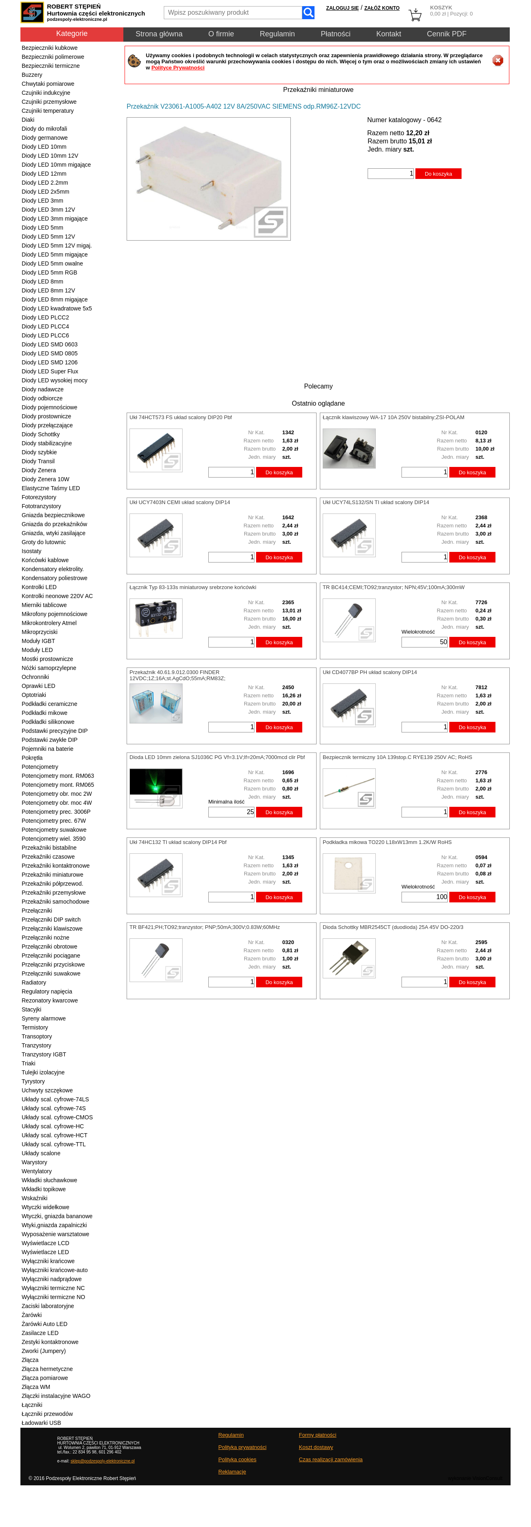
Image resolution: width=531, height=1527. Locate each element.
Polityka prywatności (243, 1447)
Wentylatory (37, 1171)
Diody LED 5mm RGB (49, 272)
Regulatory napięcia (47, 991)
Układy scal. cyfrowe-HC (53, 1126)
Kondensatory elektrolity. (53, 569)
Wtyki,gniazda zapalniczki (54, 1225)
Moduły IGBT (38, 641)
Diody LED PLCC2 (45, 317)
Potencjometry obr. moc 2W (57, 793)
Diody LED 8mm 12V (48, 290)
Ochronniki (35, 677)
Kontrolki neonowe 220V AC (57, 596)
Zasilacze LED (40, 1333)
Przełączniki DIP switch (51, 919)
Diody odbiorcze (42, 398)
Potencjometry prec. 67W (54, 820)
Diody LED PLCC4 (45, 326)
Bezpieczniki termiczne (51, 66)
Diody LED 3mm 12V (48, 209)
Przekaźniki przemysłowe (54, 892)
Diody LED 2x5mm (45, 191)
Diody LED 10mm (44, 146)
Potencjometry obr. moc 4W (57, 802)
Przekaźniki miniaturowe (52, 874)
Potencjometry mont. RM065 (58, 784)
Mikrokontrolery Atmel (49, 623)
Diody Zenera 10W (45, 479)
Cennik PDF (446, 34)
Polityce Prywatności (178, 68)
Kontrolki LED (39, 587)
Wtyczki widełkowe (45, 1207)
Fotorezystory (39, 497)
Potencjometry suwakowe (54, 829)
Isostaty (31, 551)
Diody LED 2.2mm (45, 182)
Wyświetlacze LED (45, 1252)
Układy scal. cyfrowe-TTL (54, 1144)
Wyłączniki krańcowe (48, 1261)
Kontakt (388, 34)
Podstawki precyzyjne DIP (55, 731)
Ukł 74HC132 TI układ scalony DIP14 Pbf (178, 842)
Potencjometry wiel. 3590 (53, 838)
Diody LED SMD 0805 (50, 353)
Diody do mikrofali (44, 128)
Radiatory (34, 982)
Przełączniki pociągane (51, 955)
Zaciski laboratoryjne (48, 1306)
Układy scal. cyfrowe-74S (54, 1108)
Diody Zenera (39, 470)
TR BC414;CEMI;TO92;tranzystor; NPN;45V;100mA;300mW (394, 587)
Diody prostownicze (46, 416)
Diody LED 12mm (44, 173)
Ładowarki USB (41, 1423)
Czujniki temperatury (48, 110)
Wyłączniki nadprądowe (52, 1279)
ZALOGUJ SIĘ (342, 8)
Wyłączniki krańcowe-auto (55, 1270)
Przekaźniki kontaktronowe (56, 865)
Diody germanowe (45, 137)
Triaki (29, 1063)
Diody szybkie (39, 452)
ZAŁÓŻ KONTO (381, 8)
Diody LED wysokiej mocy (54, 380)
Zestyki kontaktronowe (50, 1342)
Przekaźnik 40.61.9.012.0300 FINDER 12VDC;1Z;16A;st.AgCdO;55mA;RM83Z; (177, 675)
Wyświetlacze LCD (45, 1243)
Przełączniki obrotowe (49, 946)
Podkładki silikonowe (48, 722)
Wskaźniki (34, 1198)
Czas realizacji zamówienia (331, 1459)
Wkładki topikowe (44, 1189)
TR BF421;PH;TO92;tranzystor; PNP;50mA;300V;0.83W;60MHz (204, 927)
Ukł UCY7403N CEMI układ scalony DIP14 (179, 502)
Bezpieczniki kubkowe (50, 48)
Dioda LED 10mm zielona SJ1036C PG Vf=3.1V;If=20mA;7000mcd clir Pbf (217, 757)
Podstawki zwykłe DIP (50, 740)
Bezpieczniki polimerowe (53, 57)
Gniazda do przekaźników (54, 524)
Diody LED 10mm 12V (50, 155)
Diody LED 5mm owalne (52, 263)
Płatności (335, 34)
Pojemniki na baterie (48, 749)
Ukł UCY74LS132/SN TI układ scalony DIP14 (376, 502)
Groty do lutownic (44, 542)
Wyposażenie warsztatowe (55, 1234)
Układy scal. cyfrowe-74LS (55, 1099)
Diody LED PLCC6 (45, 335)
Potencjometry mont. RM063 (58, 775)
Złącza (30, 1360)
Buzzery (32, 74)
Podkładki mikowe (44, 713)
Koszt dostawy (316, 1447)
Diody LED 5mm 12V (48, 236)
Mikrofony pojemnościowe (54, 614)
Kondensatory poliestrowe (54, 578)
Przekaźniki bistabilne (49, 847)
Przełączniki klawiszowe (52, 928)
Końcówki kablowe (45, 560)
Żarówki (32, 1315)
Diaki (28, 119)
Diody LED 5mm (42, 227)
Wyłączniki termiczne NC (53, 1288)
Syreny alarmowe (44, 1018)
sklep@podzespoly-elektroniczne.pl (103, 1461)
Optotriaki (34, 695)
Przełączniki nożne (45, 937)
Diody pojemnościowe (49, 407)
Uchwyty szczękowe (47, 1090)
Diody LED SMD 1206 (50, 362)
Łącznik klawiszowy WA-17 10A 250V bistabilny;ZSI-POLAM (393, 417)
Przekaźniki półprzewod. (52, 883)
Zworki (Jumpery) (44, 1351)
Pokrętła (32, 758)
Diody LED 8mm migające (55, 299)
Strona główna (159, 34)
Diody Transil (38, 461)
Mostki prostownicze (47, 659)
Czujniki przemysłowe (49, 101)
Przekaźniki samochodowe (55, 901)
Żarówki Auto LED (44, 1324)
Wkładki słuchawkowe (49, 1180)
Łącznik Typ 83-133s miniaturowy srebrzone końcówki (192, 587)
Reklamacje (232, 1472)
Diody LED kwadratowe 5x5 (57, 308)
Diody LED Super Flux (50, 371)
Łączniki (32, 1405)
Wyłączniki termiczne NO (53, 1297)
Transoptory (37, 1036)
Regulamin (277, 34)
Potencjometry (40, 767)
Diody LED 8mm (42, 281)
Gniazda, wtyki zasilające (53, 533)
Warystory (34, 1162)
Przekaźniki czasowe (48, 856)
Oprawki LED (38, 686)
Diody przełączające (47, 425)
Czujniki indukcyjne (46, 92)
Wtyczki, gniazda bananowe (57, 1216)
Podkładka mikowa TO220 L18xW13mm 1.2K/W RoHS (387, 842)
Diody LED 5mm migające (55, 254)
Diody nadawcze (43, 389)
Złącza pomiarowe (45, 1378)
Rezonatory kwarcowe (50, 1000)
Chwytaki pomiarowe (48, 83)
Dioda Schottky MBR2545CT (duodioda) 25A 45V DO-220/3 (393, 927)
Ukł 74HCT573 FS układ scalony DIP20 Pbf (180, 417)
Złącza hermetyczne (47, 1369)
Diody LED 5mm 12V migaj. (57, 245)
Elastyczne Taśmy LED (51, 488)
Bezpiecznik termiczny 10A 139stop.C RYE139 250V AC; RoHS (397, 757)
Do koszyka (438, 174)
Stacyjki (31, 1009)
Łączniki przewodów (47, 1414)
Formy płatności (318, 1435)
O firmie (221, 34)
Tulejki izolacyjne (43, 1072)
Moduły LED (37, 650)
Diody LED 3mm (42, 200)
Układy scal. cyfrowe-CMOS (57, 1117)
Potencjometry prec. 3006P (56, 811)
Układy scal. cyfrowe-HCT (54, 1135)
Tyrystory (33, 1081)
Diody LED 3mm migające (55, 218)
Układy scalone (41, 1153)
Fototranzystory (41, 506)
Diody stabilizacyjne (47, 443)
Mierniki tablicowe (44, 605)
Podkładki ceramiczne (49, 704)
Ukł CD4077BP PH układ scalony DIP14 (370, 672)
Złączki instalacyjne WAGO (56, 1396)
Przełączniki (37, 910)
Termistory (35, 1027)
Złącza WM (36, 1387)
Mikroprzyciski (40, 632)
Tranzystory (36, 1045)
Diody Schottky (41, 434)
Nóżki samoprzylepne (49, 668)
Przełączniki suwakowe (51, 973)
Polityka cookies (238, 1459)
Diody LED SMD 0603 (50, 344)
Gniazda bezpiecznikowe (53, 515)
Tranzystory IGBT (44, 1054)
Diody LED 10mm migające (56, 164)
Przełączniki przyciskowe (53, 964)
